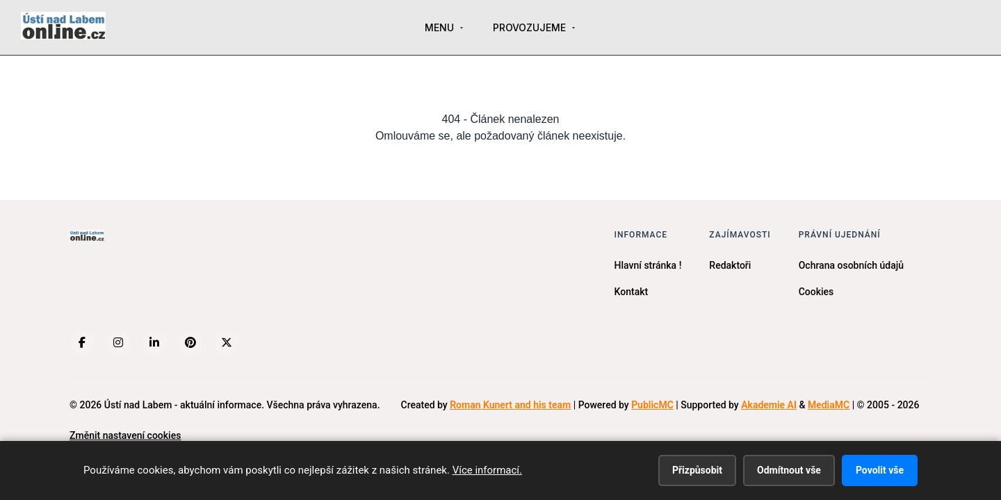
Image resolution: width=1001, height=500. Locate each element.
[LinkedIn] (154, 342)
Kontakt (632, 291)
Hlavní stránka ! (648, 265)
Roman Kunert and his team (510, 404)
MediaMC (828, 404)
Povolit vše (880, 470)
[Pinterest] (190, 342)
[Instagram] (118, 342)
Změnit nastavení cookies (125, 435)
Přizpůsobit (697, 470)
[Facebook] (82, 342)
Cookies (816, 291)
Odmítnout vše (789, 470)
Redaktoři (730, 265)
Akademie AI (769, 404)
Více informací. (487, 470)
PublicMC (652, 404)
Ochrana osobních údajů (851, 265)
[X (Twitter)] (226, 342)
